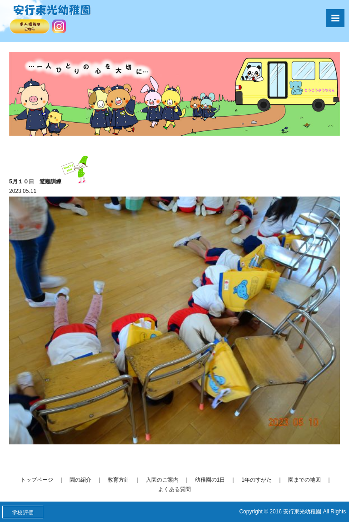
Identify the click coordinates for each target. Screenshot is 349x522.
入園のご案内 (162, 480)
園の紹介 (80, 480)
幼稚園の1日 (210, 480)
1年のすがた (256, 480)
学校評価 (23, 512)
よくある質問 (174, 489)
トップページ (36, 480)
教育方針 (119, 480)
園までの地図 (304, 480)
